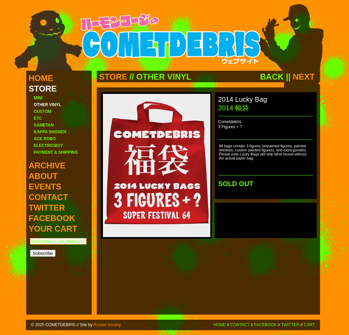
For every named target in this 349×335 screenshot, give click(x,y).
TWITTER (290, 324)
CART (309, 324)
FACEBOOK (265, 324)
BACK (272, 76)
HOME (219, 324)
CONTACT (239, 324)
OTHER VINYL (163, 76)
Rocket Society (107, 324)
